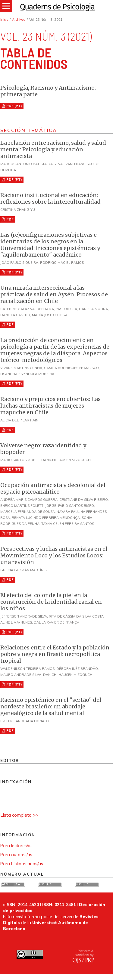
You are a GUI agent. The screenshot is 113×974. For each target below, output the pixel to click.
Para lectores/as (16, 845)
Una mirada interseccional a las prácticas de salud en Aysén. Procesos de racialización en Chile (54, 294)
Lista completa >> (19, 815)
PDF (9, 219)
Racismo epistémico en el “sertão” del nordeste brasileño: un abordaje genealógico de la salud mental (50, 706)
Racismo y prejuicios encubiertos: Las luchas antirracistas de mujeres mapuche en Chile (50, 406)
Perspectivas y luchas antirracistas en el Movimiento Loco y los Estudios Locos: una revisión (53, 555)
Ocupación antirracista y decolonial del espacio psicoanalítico (52, 488)
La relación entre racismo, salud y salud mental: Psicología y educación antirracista (53, 149)
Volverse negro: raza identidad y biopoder (43, 448)
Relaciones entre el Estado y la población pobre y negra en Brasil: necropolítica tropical (54, 654)
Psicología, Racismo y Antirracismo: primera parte (48, 91)
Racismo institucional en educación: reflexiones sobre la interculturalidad (50, 198)
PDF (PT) (13, 106)
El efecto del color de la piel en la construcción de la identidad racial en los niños (51, 602)
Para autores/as (16, 854)
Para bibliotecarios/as (21, 863)
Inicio (4, 19)
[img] (56, 6)
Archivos (18, 19)
